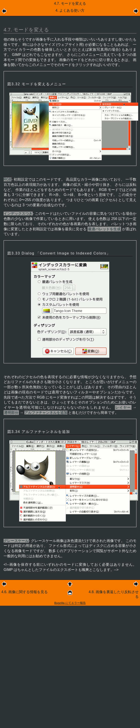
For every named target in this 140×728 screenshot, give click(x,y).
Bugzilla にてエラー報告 (70, 603)
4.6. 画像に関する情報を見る (24, 592)
